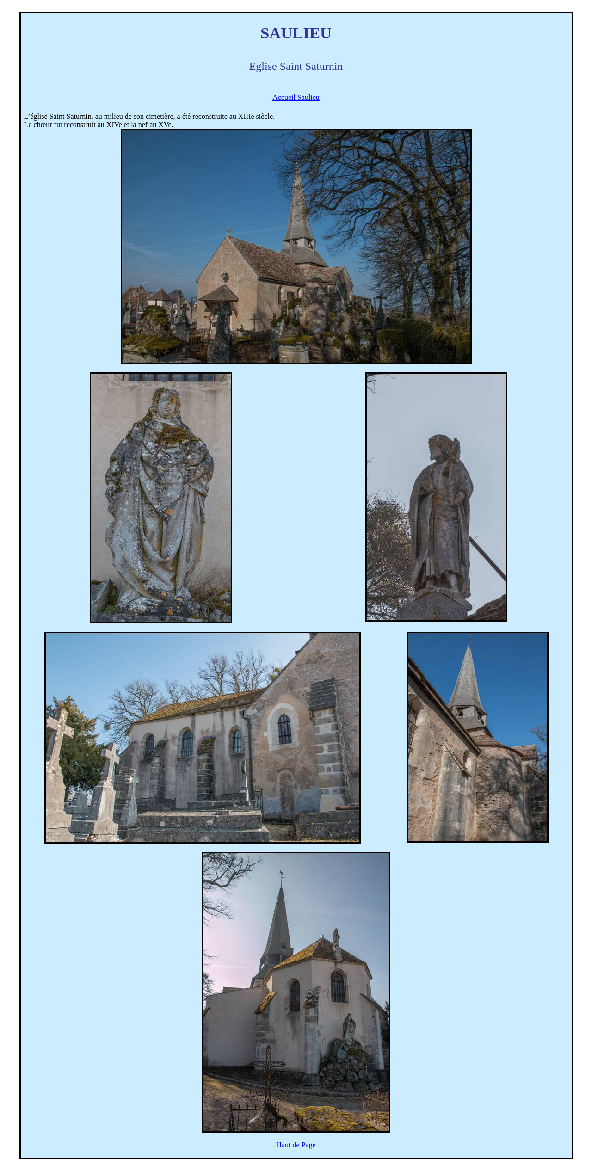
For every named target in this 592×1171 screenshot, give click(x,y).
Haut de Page (295, 1145)
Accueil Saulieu (296, 97)
